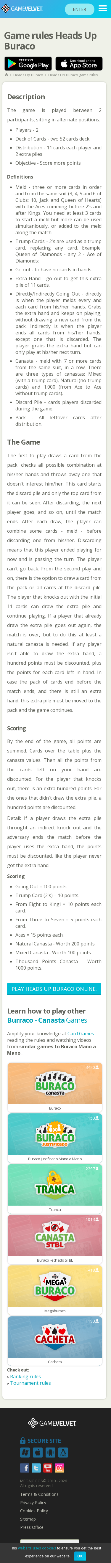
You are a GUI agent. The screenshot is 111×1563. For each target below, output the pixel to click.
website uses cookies (37, 1548)
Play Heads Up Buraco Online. (54, 988)
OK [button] (80, 1556)
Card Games (80, 1033)
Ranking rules (25, 1376)
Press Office (32, 1527)
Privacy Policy (33, 1502)
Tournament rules (30, 1383)
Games (47, 1020)
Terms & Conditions (39, 1494)
